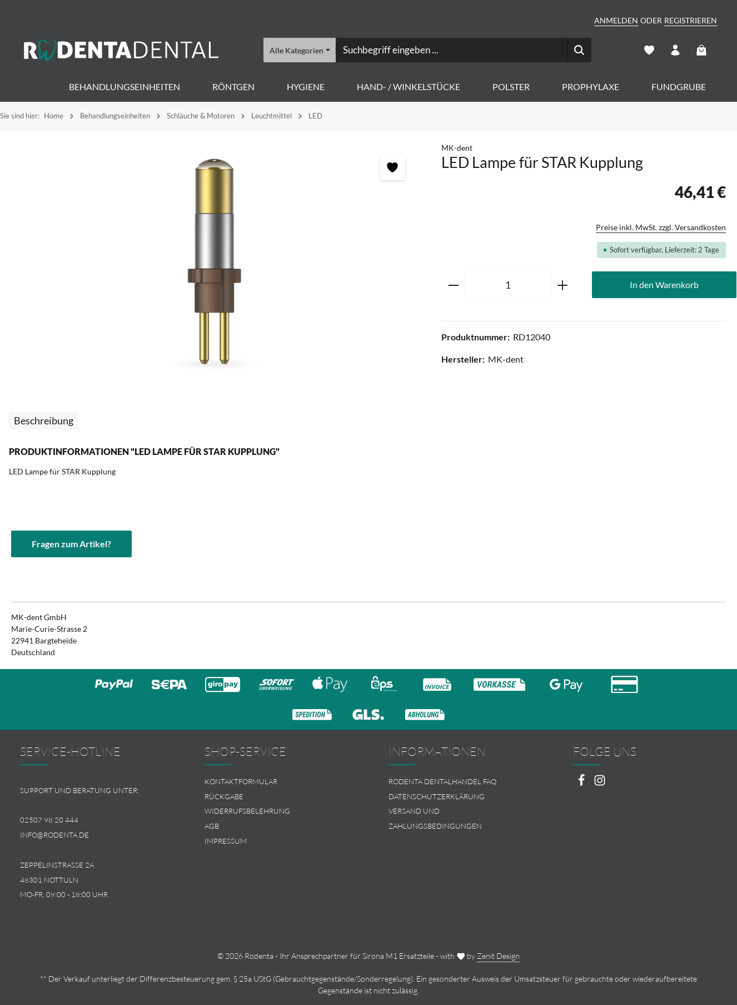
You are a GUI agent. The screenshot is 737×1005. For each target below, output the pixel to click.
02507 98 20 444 (49, 819)
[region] (215, 261)
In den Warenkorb (664, 284)
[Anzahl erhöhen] (563, 285)
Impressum (226, 840)
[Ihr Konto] (675, 50)
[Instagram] (600, 783)
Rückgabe (224, 796)
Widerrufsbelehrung (247, 810)
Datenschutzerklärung (437, 796)
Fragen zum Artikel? (71, 543)
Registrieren (690, 20)
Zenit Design (498, 956)
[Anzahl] (508, 285)
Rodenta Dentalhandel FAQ (442, 781)
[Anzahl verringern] (453, 285)
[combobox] (452, 50)
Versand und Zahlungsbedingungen (435, 818)
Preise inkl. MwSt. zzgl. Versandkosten (661, 227)
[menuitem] (277, 781)
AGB (212, 825)
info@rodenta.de (54, 834)
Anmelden (616, 20)
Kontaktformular (241, 781)
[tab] (43, 420)
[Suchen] (580, 50)
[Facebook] (582, 783)
